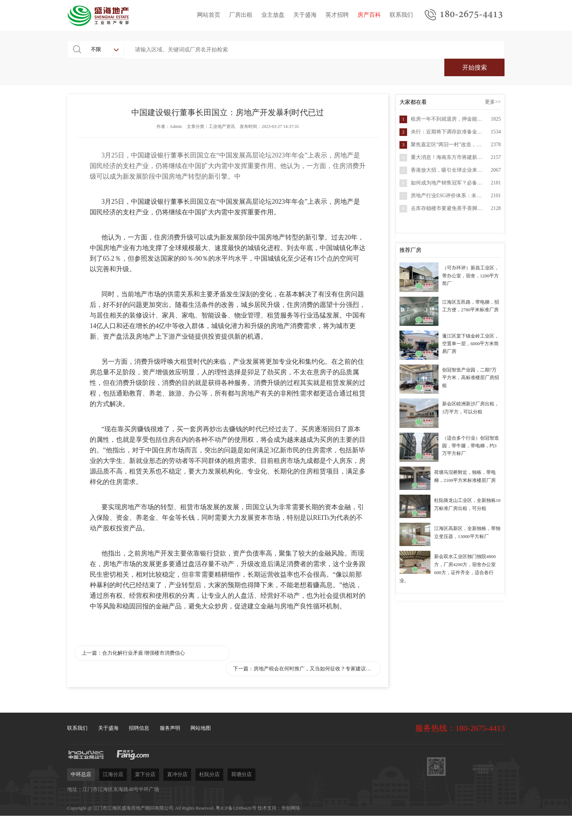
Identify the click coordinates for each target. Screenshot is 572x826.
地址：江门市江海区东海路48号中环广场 (113, 757)
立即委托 (368, 800)
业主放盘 (273, 15)
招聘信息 (139, 696)
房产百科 (369, 15)
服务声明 (170, 696)
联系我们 (401, 15)
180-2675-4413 (471, 14)
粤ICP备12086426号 (236, 776)
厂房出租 (240, 15)
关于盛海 (305, 15)
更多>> (493, 85)
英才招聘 (337, 15)
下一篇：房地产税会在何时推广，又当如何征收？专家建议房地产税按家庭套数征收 (316, 636)
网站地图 (200, 696)
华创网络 (290, 776)
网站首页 (208, 15)
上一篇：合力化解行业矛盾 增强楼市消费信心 (133, 636)
